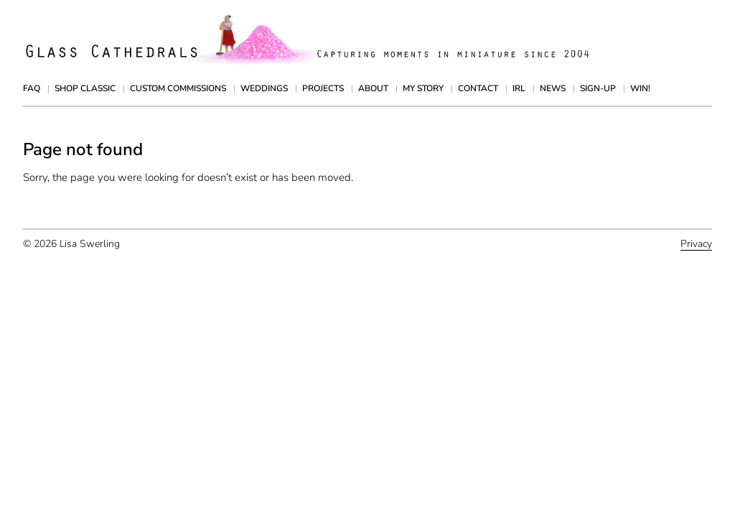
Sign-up (598, 88)
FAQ (31, 88)
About (373, 88)
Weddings (264, 88)
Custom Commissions (178, 88)
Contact (478, 88)
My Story (423, 88)
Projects (323, 88)
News (553, 88)
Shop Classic (85, 88)
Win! (640, 88)
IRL (518, 88)
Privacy (696, 244)
